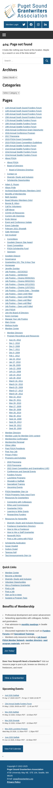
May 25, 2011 (15, 400)
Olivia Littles (10, 445)
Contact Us (12, 174)
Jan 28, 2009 (15, 365)
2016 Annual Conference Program (20, 133)
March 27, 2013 (16, 390)
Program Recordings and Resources (23, 336)
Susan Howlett (11, 546)
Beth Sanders (11, 197)
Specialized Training (16, 484)
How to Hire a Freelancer (18, 529)
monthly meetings (29, 624)
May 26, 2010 (15, 403)
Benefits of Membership (15, 194)
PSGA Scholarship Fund (18, 248)
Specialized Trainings (24, 634)
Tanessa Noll (11, 552)
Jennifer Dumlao (12, 268)
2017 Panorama (12, 136)
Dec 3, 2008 (14, 346)
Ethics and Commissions (18, 505)
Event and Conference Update (18, 222)
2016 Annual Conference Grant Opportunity (24, 130)
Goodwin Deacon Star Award (20, 242)
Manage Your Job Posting (16, 319)
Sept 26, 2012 (15, 425)
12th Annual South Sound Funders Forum (23, 111)
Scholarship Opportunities (18, 180)
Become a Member (13, 576)
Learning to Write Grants (18, 511)
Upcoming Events (15, 487)
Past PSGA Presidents (15, 448)
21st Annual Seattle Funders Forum (20, 149)
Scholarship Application (15, 543)
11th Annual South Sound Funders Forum (23, 108)
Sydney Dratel (11, 549)
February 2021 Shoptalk (15, 228)
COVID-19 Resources (14, 213)
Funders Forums (14, 475)
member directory (34, 640)
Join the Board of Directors (17, 313)
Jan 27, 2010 (15, 362)
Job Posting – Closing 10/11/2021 (20, 284)
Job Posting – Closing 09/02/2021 (20, 281)
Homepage (10, 265)
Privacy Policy (11, 455)
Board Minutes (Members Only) (19, 200)
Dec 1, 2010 (14, 343)
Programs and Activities (15, 458)
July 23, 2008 (15, 371)
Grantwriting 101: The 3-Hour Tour (20, 262)
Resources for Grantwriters (17, 498)
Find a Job (9, 588)
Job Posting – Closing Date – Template (22, 290)
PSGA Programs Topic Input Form (20, 494)
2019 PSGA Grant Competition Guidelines (23, 142)
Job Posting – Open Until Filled (18, 294)
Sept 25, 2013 (15, 422)
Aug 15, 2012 (15, 340)
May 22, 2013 (15, 397)
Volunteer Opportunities (15, 582)
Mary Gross (10, 322)
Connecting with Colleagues (19, 502)
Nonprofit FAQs (14, 535)
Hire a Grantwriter (14, 678)
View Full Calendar (13, 749)
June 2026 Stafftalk (12, 737)
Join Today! (10, 651)
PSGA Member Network (14, 640)
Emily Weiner (11, 219)
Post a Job (10, 591)
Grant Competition (15, 245)
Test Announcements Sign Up (18, 555)
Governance (10, 259)
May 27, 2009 (15, 406)
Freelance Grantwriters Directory (21, 526)
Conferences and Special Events (21, 471)
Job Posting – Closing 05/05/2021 (20, 278)
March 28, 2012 (16, 394)
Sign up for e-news (13, 595)
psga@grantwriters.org (23, 779)
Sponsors (11, 252)
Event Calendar (12, 225)
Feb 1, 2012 (14, 356)
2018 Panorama (14, 462)
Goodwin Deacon (12, 256)
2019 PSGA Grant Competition (18, 139)
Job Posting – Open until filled (18, 300)
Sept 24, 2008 (15, 419)
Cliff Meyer (10, 210)
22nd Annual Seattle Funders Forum (21, 152)
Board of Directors (15, 166)
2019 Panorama (14, 465)
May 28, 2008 (15, 409)
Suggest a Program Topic (16, 598)
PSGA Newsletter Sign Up (16, 491)
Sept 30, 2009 (15, 428)
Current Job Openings (15, 216)
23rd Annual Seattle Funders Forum (18, 704)
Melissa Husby (11, 325)
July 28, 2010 (15, 378)
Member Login (12, 24)
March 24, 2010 (16, 384)
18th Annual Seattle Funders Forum (20, 123)
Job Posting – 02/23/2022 (16, 272)
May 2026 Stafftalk (12, 712)
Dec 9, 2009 (14, 353)
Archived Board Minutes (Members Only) (23, 191)
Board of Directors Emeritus (21, 170)
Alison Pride (10, 187)
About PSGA (10, 158)
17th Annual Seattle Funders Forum (20, 120)
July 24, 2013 (15, 375)
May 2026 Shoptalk (12, 721)
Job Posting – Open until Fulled (19, 306)
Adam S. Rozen (12, 184)
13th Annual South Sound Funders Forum (23, 114)
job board (41, 637)
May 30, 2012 (15, 416)
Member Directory (15, 333)
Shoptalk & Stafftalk (15, 481)
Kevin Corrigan (11, 316)
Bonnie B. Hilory (12, 203)
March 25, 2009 (16, 387)
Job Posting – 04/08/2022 (16, 275)
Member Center (12, 328)
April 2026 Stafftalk (12, 695)
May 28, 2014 (15, 412)
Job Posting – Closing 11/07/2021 (20, 287)
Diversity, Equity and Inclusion (20, 177)
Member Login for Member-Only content (22, 436)
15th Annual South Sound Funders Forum (23, 117)
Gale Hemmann (12, 232)
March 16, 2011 (16, 381)
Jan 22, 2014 (15, 359)
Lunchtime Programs (16, 478)
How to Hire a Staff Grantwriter (20, 532)
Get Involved (10, 235)
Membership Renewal (14, 442)
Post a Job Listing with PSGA (20, 539)
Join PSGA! (10, 309)
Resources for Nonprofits (16, 519)
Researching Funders (16, 514)
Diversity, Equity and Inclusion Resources (25, 523)
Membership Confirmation (16, 439)
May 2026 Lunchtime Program (16, 729)
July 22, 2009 (15, 368)
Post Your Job (11, 451)
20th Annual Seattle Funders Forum (20, 146)
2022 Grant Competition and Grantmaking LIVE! (28, 468)
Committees (12, 239)
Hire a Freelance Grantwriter (17, 585)
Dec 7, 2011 (14, 349)
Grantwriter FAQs (14, 508)
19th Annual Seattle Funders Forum (20, 127)
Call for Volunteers (13, 206)
